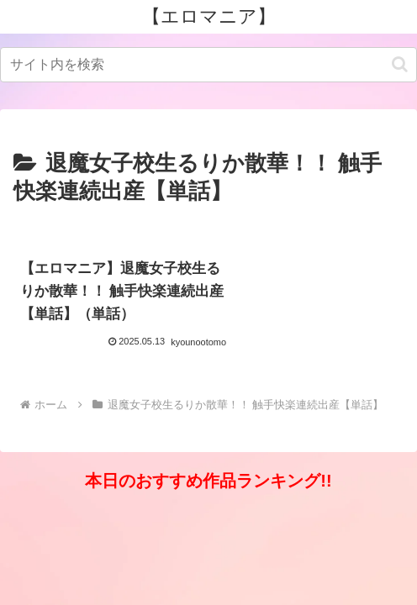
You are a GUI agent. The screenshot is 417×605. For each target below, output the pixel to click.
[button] (399, 64)
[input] (208, 64)
